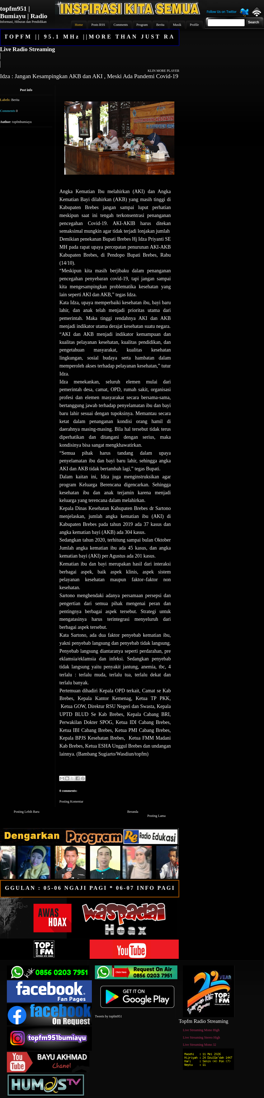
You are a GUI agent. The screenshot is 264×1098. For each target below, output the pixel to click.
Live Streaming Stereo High (201, 1037)
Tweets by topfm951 (108, 1016)
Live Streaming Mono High (201, 1030)
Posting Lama (156, 816)
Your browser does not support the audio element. (89, 60)
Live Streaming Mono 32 (199, 1045)
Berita (15, 100)
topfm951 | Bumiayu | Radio (23, 12)
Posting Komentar (71, 801)
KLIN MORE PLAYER (163, 71)
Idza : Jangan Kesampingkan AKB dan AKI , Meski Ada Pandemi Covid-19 (89, 76)
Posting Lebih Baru (26, 812)
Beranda (132, 812)
